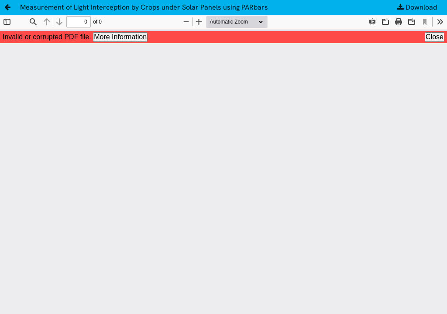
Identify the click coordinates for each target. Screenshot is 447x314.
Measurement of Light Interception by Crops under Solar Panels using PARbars (144, 7)
